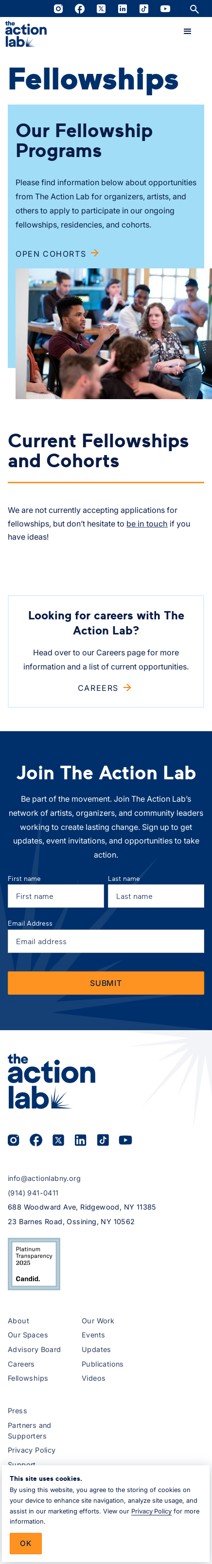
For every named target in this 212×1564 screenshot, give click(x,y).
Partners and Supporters (30, 1430)
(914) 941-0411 (33, 1193)
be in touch (147, 523)
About (18, 1321)
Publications (103, 1364)
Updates (96, 1349)
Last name (124, 878)
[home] (26, 34)
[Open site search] (194, 8)
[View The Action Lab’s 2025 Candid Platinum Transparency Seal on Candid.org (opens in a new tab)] (34, 1264)
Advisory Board (34, 1349)
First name (24, 878)
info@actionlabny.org (44, 1178)
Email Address (30, 923)
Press (17, 1410)
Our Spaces (28, 1335)
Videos (94, 1378)
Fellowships (28, 1378)
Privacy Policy (32, 1450)
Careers (21, 1364)
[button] (187, 31)
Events (93, 1335)
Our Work (98, 1321)
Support (22, 1464)
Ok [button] (26, 1543)
